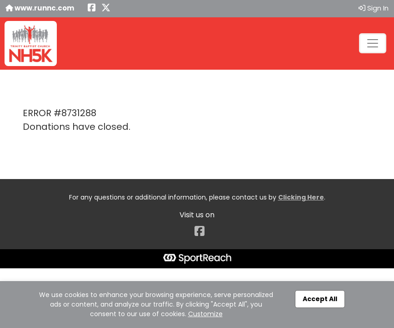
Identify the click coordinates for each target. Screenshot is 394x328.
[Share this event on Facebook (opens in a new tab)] (92, 8)
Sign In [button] (374, 8)
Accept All (320, 298)
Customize (205, 313)
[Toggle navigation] (372, 43)
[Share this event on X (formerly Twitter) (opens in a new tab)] (105, 8)
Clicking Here (301, 197)
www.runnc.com (39, 8)
